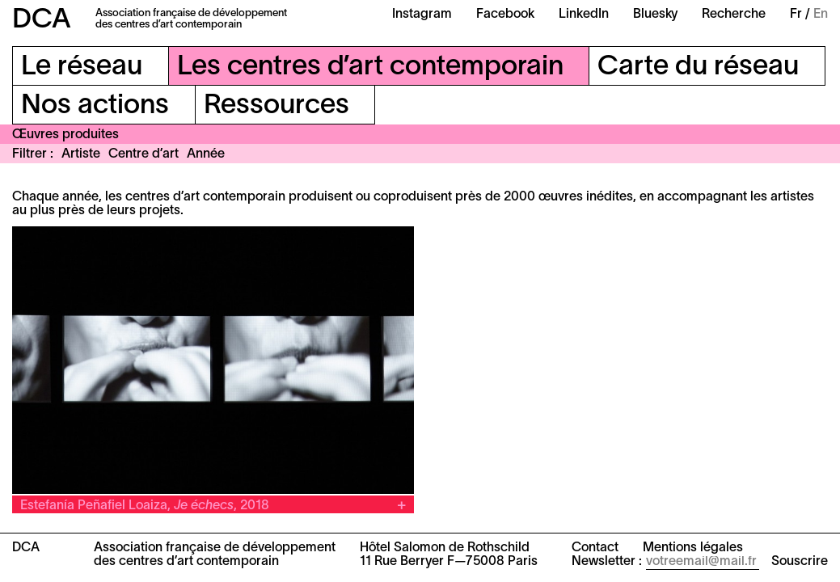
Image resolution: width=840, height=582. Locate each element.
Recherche (734, 14)
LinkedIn (584, 14)
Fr (796, 14)
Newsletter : (607, 561)
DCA (41, 20)
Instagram (422, 14)
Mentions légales (693, 548)
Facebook (505, 14)
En (820, 14)
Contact (595, 548)
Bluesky (655, 14)
